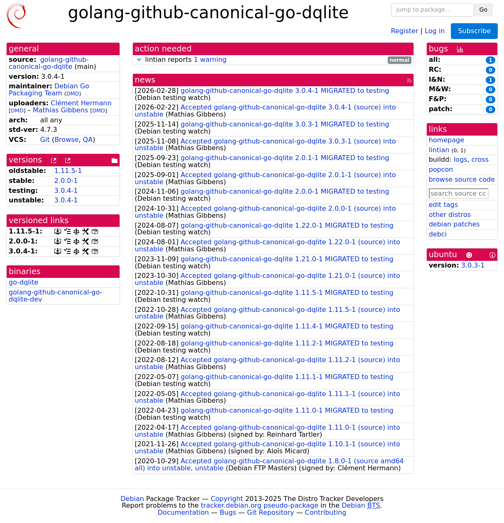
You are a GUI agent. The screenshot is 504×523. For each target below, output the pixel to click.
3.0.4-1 (66, 191)
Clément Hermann (81, 103)
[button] (139, 59)
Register (404, 30)
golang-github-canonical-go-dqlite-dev (55, 295)
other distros (450, 215)
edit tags (443, 205)
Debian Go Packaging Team (49, 89)
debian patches (454, 224)
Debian (132, 499)
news (145, 80)
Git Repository (270, 512)
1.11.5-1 (68, 171)
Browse (66, 140)
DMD (72, 93)
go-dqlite (23, 282)
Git (45, 140)
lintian (439, 150)
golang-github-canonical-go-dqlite (49, 63)
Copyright (226, 499)
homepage (446, 140)
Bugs (228, 512)
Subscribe (474, 31)
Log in (435, 30)
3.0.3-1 (473, 265)
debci (438, 234)
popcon (441, 169)
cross (480, 159)
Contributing (326, 512)
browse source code (462, 179)
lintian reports (273, 59)
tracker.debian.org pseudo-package (259, 505)
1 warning (210, 59)
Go (483, 9)
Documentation (183, 512)
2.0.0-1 (66, 181)
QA (88, 140)
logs (460, 159)
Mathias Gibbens (60, 110)
